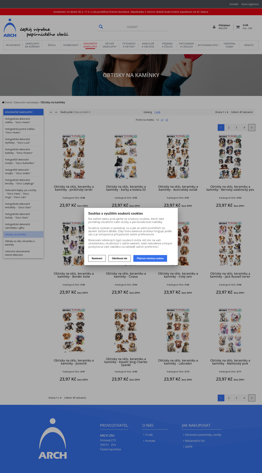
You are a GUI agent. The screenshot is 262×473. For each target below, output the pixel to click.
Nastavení (97, 258)
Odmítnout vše (119, 258)
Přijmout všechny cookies (150, 258)
